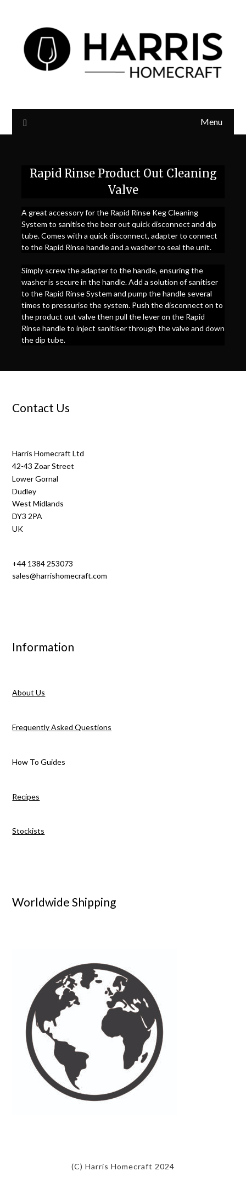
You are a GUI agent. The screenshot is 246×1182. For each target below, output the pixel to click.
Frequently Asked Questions (61, 727)
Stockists (28, 830)
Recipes (26, 796)
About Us (28, 692)
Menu (211, 121)
